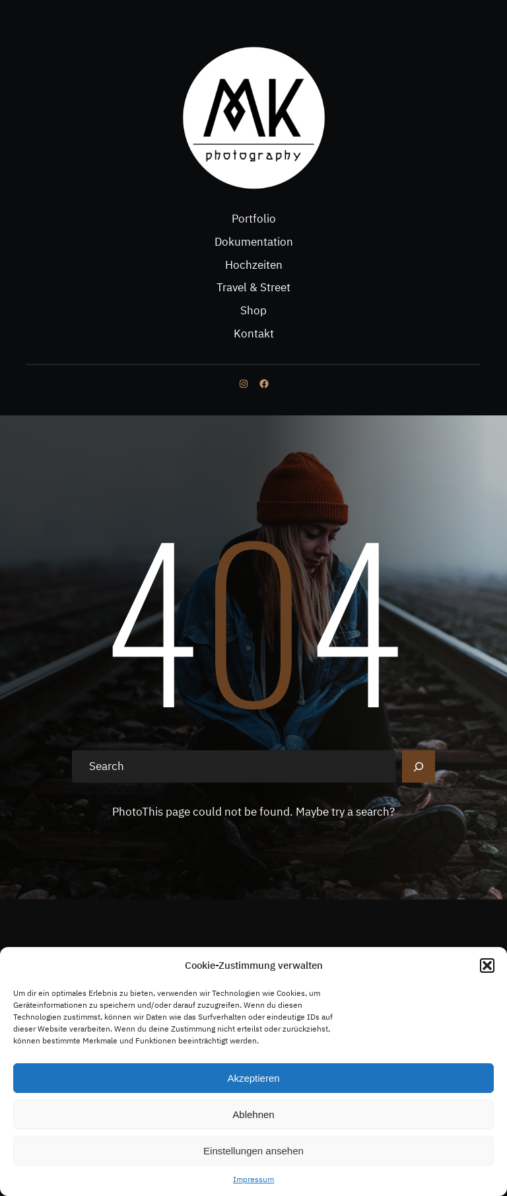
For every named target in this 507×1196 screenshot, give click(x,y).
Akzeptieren (253, 1078)
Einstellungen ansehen (253, 1150)
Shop (253, 310)
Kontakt (254, 333)
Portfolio (254, 218)
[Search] (418, 766)
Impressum (253, 1179)
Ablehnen (253, 1114)
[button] (487, 965)
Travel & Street (253, 287)
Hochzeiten (254, 265)
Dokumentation (254, 241)
